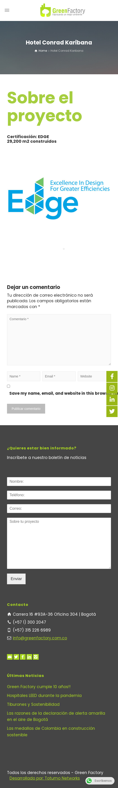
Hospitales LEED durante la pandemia (44, 695)
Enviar (16, 579)
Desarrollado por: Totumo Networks (45, 778)
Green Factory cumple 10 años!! (39, 687)
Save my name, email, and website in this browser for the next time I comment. (61, 393)
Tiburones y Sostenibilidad (33, 704)
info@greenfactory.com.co (40, 638)
